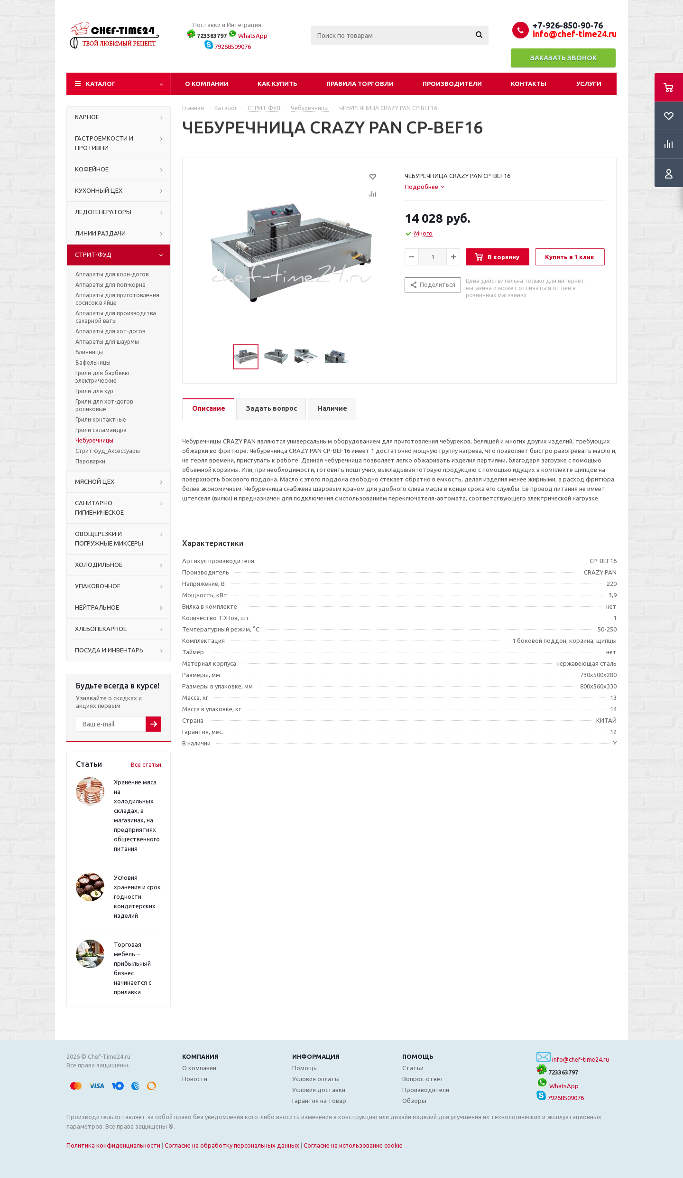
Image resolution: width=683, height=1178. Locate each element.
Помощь (418, 1056)
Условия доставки (318, 1089)
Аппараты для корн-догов (111, 274)
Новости (194, 1078)
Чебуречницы (94, 440)
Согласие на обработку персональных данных (232, 1145)
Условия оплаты (316, 1078)
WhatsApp (248, 35)
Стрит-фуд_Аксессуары (107, 451)
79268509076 (227, 46)
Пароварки (90, 461)
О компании (207, 83)
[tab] (424, 186)
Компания (200, 1056)
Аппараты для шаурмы (107, 342)
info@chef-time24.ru (580, 1059)
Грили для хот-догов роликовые (104, 405)
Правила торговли (360, 83)
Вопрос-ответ (423, 1078)
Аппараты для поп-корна (110, 285)
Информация (316, 1056)
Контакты (528, 83)
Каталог (101, 83)
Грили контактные (100, 419)
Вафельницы (93, 362)
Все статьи (146, 765)
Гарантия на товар (319, 1100)
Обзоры (414, 1100)
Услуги (588, 83)
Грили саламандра (101, 430)
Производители (452, 83)
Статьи (413, 1068)
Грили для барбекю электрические (102, 377)
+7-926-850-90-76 (568, 25)
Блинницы (89, 352)
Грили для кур (94, 391)
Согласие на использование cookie (353, 1145)
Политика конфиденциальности (113, 1145)
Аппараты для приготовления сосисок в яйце (117, 299)
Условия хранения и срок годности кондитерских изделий (137, 896)
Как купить (277, 83)
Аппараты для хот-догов (110, 331)
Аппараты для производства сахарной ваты (115, 317)
